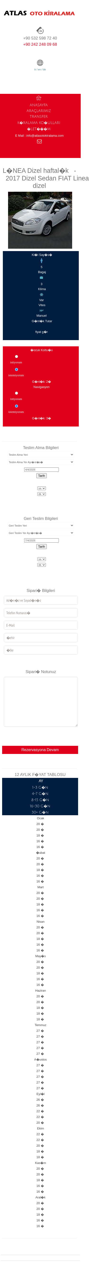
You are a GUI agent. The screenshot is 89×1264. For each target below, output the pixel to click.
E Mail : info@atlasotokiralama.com (39, 135)
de (44, 69)
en (39, 69)
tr (35, 69)
